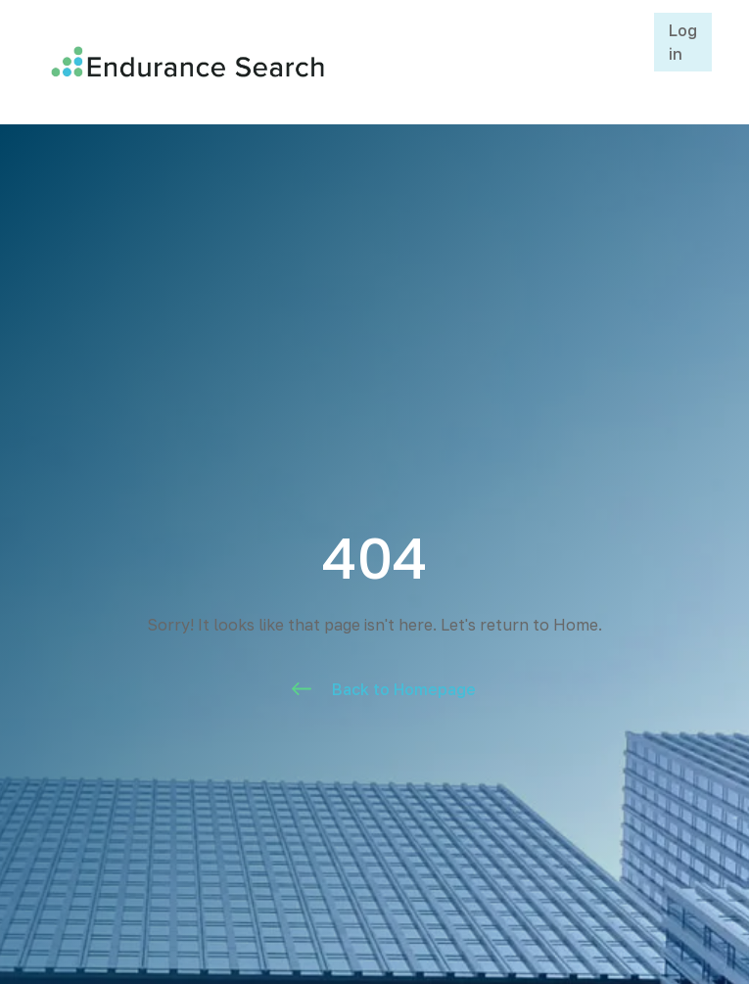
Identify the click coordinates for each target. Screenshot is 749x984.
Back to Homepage (404, 689)
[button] (631, 61)
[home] (323, 61)
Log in (683, 42)
